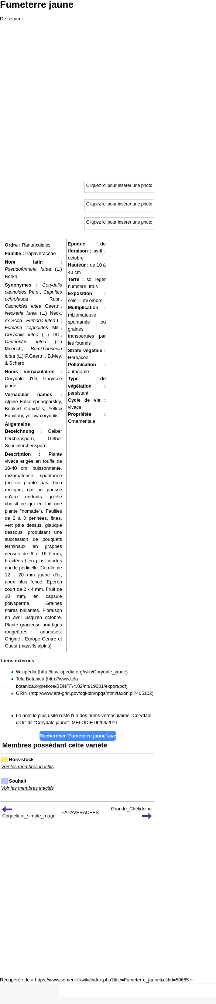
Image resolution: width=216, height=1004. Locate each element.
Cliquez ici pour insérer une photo (119, 185)
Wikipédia (26, 672)
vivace (74, 407)
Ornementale (81, 421)
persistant (78, 393)
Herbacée (78, 357)
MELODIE (82, 722)
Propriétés (79, 414)
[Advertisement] (108, 99)
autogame (78, 371)
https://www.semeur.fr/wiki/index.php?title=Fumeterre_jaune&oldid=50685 (112, 980)
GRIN (22, 693)
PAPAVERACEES (80, 812)
